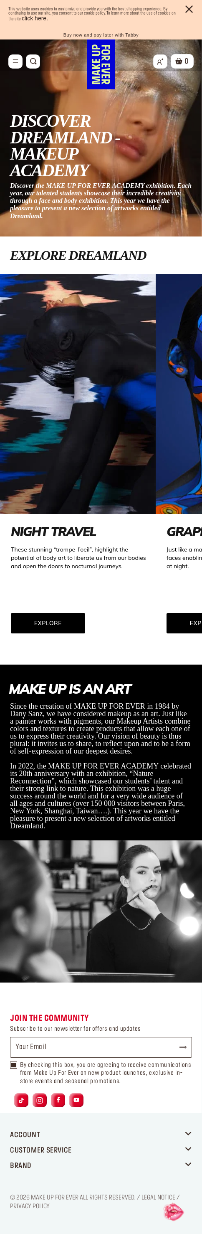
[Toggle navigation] (15, 61)
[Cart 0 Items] (182, 61)
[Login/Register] (160, 61)
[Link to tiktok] (21, 1100)
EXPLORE (48, 623)
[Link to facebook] (58, 1100)
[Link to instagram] (39, 1100)
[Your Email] (101, 1047)
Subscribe (179, 1047)
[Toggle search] (33, 61)
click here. (35, 18)
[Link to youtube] (76, 1100)
